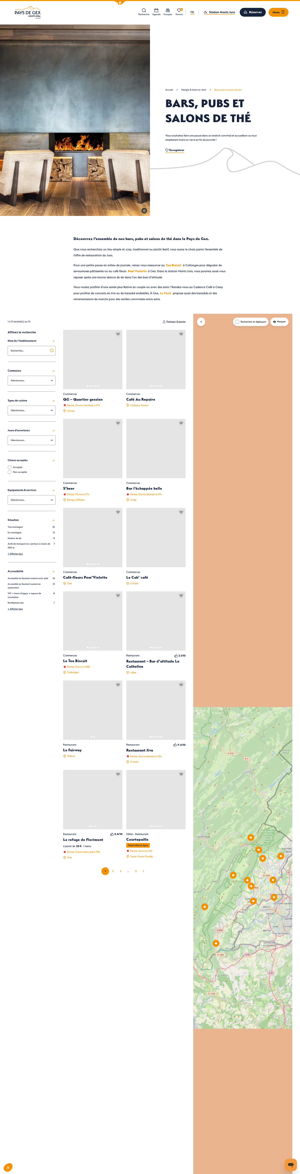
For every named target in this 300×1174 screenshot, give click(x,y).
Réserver (255, 12)
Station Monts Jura (222, 12)
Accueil (169, 89)
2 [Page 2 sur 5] (113, 871)
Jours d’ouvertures (31, 430)
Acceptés (17, 467)
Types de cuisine (31, 400)
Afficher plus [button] (15, 553)
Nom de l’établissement (31, 340)
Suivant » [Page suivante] (143, 871)
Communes (31, 370)
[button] (120, 3)
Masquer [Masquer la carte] (279, 321)
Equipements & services (31, 490)
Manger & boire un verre (193, 89)
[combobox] (31, 350)
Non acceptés (20, 472)
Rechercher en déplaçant (253, 321)
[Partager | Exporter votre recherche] (174, 321)
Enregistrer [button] (174, 150)
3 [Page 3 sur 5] (120, 871)
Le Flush (165, 293)
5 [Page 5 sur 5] (136, 871)
